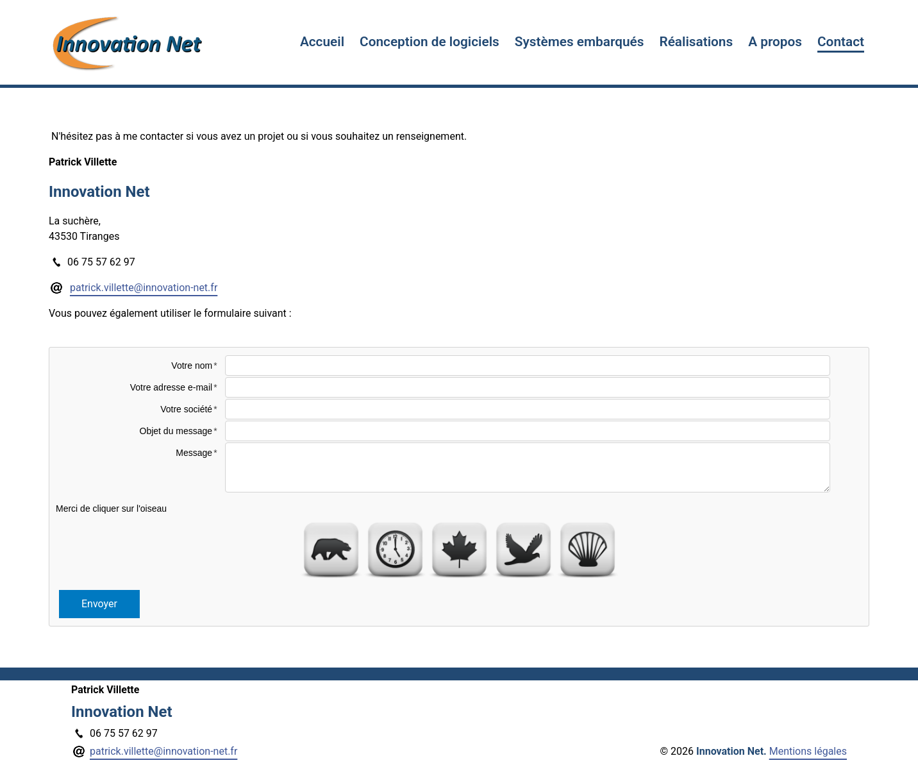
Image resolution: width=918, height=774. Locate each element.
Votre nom (191, 365)
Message (194, 453)
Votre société (186, 409)
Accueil (322, 41)
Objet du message (176, 431)
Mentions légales (808, 751)
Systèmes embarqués (579, 41)
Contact (840, 41)
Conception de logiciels (429, 41)
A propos (775, 41)
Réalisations (696, 41)
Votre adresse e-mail (171, 387)
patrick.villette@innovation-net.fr (143, 288)
